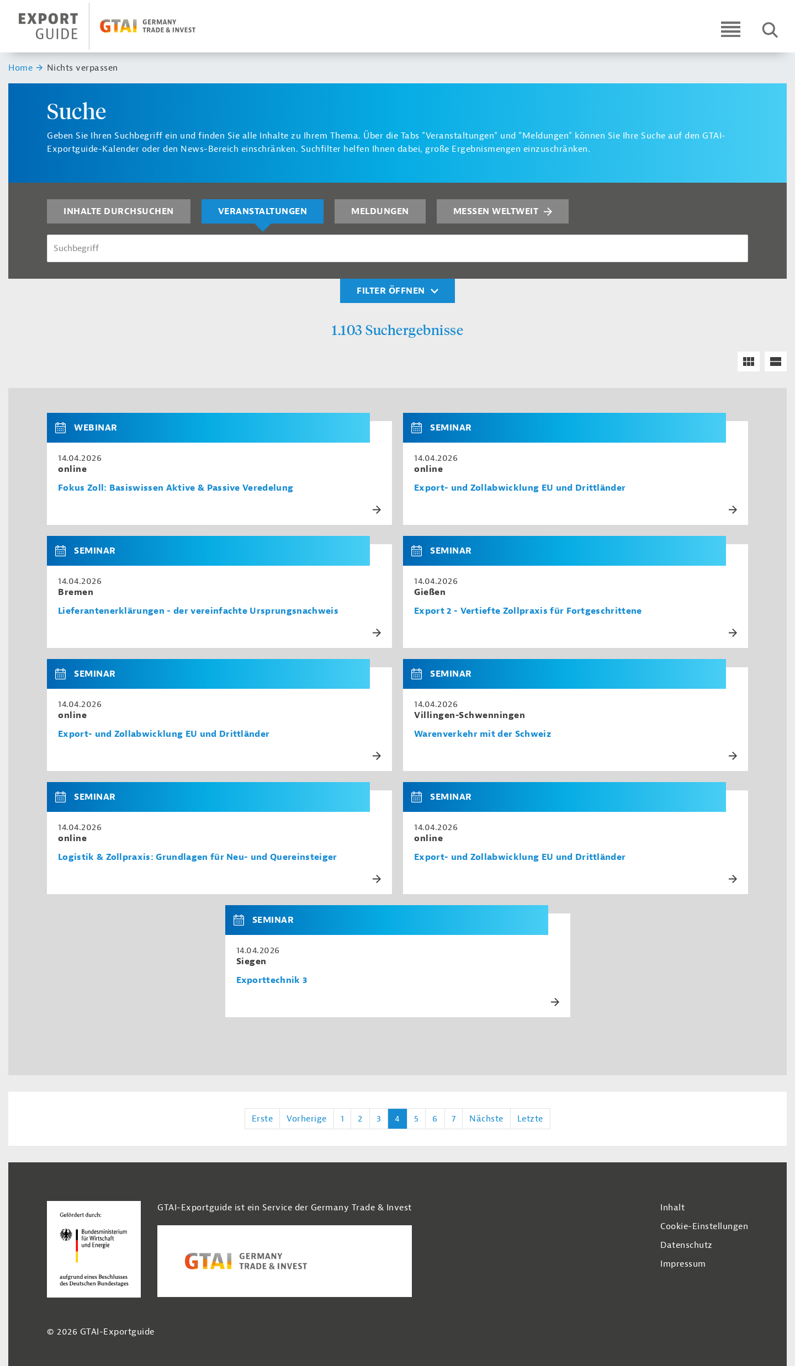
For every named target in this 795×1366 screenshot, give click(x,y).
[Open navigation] (730, 29)
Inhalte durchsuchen (118, 211)
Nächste (486, 1118)
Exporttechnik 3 (272, 980)
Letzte (530, 1118)
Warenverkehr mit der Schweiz (482, 734)
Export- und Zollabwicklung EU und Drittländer (520, 488)
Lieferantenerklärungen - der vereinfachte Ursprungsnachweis (198, 611)
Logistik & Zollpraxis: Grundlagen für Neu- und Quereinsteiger (197, 857)
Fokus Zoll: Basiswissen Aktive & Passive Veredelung (175, 488)
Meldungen (380, 211)
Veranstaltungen (263, 211)
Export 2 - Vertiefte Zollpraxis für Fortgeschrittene (528, 611)
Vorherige (307, 1118)
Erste (262, 1118)
